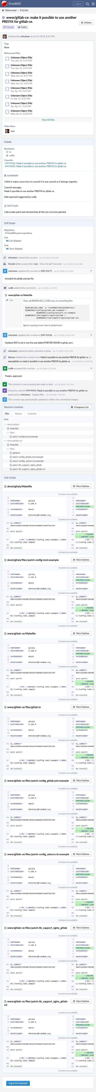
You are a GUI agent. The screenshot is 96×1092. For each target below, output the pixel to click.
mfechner (25, 36)
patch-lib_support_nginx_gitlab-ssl (29, 469)
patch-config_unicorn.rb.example (28, 460)
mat (13, 131)
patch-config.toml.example (25, 436)
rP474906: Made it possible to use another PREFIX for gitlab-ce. (35, 163)
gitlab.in (16, 452)
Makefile (14, 428)
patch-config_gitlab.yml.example (28, 456)
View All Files (48, 119)
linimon (11, 357)
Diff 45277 (46, 270)
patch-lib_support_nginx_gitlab (27, 465)
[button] (93, 3)
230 (9, 300)
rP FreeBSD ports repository (18, 233)
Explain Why (38, 394)
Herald (11, 263)
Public (24, 27)
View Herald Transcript (51, 263)
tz (10, 151)
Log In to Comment (18, 1083)
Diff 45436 (46, 335)
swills (12, 155)
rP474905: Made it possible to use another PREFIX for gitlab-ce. (35, 166)
